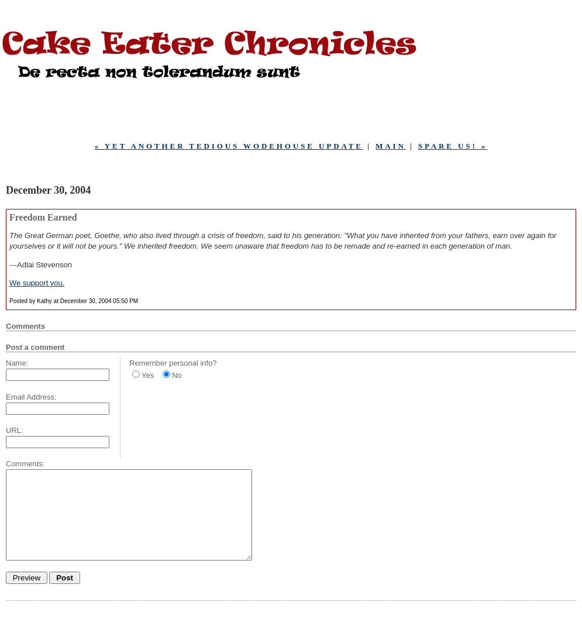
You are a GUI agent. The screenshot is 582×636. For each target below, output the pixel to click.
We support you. (36, 283)
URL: (14, 430)
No (177, 375)
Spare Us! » (453, 146)
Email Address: (31, 397)
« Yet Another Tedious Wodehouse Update (229, 146)
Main (391, 146)
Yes (148, 375)
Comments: (25, 463)
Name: (17, 363)
